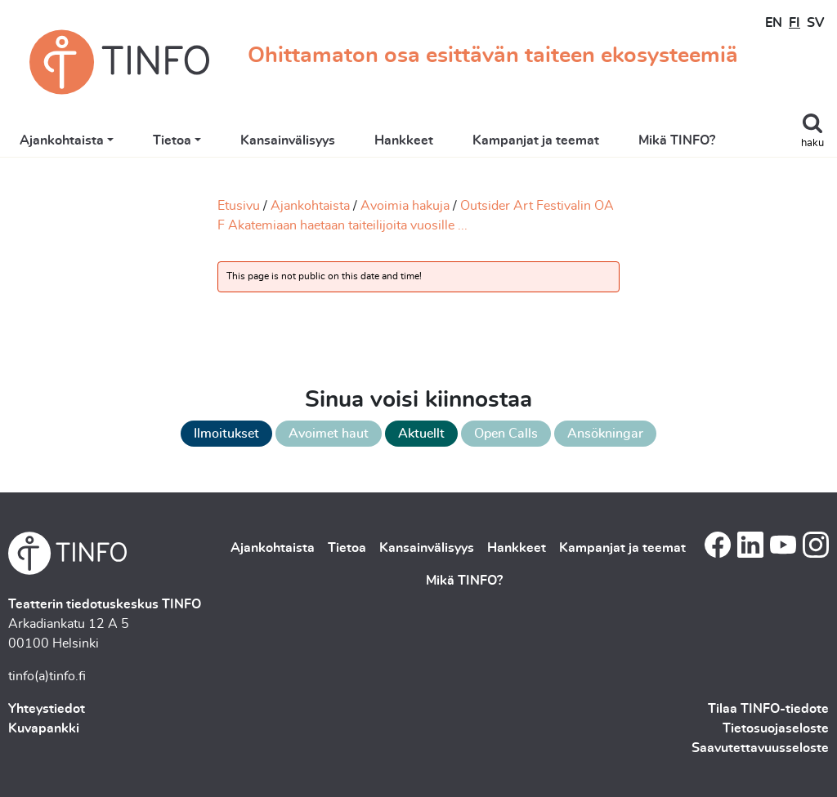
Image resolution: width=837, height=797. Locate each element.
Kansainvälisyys (287, 140)
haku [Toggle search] (812, 143)
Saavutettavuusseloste (760, 748)
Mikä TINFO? (676, 140)
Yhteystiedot (46, 708)
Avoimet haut (329, 433)
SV (815, 22)
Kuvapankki (43, 728)
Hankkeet (403, 140)
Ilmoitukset (226, 433)
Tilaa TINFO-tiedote (768, 708)
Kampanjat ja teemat (535, 140)
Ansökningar (605, 433)
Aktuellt (421, 433)
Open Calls (506, 433)
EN (773, 22)
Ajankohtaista (62, 140)
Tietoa (172, 140)
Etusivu (238, 205)
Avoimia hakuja (405, 205)
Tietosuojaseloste (776, 728)
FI (794, 22)
